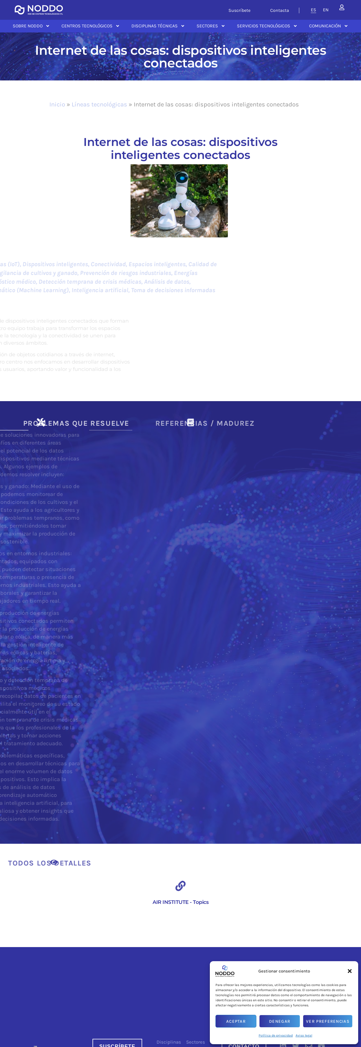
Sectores (211, 26)
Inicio (57, 104)
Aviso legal (304, 1035)
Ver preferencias (327, 1021)
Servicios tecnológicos (267, 26)
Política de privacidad (276, 1035)
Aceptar (236, 1021)
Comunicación (328, 26)
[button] (350, 971)
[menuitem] (313, 10)
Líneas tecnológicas (99, 104)
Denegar (279, 1021)
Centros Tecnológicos (90, 26)
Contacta (279, 10)
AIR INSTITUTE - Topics (180, 902)
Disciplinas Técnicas (158, 26)
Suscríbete (239, 10)
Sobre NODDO (31, 26)
